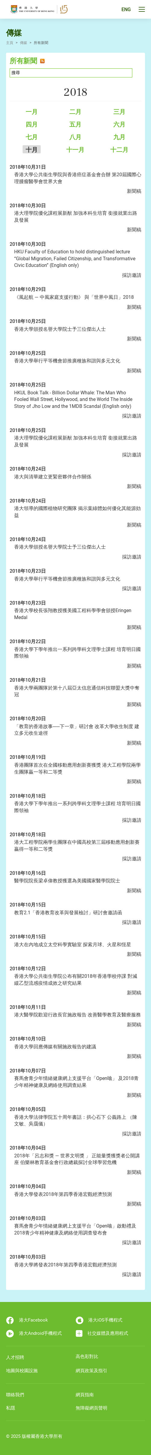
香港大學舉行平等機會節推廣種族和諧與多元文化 (67, 361)
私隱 (10, 1408)
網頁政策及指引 (91, 1370)
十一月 (75, 149)
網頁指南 (85, 1394)
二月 (75, 111)
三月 (119, 111)
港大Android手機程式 (34, 1334)
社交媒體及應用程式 (102, 1333)
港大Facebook (27, 1320)
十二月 (119, 149)
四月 (32, 124)
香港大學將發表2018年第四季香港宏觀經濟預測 (65, 1265)
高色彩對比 (87, 1356)
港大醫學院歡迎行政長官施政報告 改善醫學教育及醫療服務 (77, 1015)
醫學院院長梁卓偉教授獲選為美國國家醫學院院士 (67, 881)
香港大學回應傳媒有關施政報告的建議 (55, 1047)
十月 (32, 149)
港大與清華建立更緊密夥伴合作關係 (52, 477)
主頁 (9, 43)
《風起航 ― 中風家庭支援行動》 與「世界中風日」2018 (74, 297)
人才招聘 (15, 1357)
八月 (75, 137)
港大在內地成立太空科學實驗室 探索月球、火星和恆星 (72, 944)
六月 (119, 124)
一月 (32, 111)
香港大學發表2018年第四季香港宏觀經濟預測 (63, 1194)
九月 (119, 137)
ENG (126, 9)
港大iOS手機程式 (99, 1320)
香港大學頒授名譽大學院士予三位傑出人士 (60, 329)
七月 (32, 137)
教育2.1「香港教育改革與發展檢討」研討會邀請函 (68, 912)
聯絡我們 (15, 1394)
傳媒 (23, 43)
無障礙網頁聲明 (91, 1408)
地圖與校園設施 (22, 1370)
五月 (75, 124)
